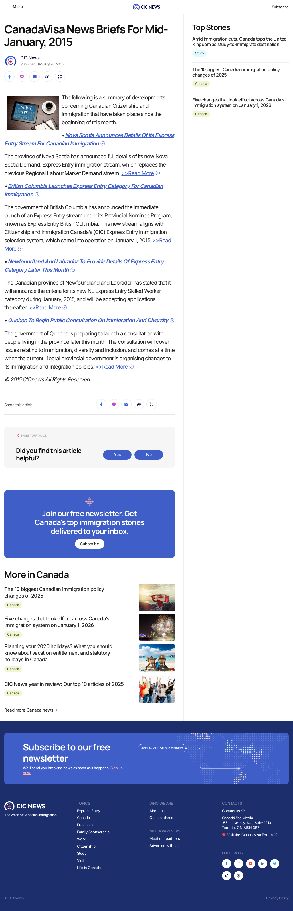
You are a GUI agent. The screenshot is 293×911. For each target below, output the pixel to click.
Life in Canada (89, 867)
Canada (13, 605)
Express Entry (88, 810)
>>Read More (140, 173)
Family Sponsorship (93, 832)
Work (81, 839)
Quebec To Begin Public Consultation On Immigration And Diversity (91, 320)
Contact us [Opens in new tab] (233, 810)
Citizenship (86, 846)
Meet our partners (164, 838)
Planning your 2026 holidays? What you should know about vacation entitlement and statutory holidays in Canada (58, 653)
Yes (117, 454)
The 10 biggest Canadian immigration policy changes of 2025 (236, 72)
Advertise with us (163, 845)
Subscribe (280, 7)
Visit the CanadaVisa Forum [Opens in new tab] (250, 834)
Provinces (85, 824)
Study (199, 53)
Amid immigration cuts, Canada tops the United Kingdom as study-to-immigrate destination (239, 41)
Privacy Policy (277, 898)
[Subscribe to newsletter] (89, 524)
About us (157, 810)
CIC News (30, 58)
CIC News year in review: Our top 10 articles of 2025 (64, 684)
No (148, 454)
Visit (80, 860)
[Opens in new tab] (226, 863)
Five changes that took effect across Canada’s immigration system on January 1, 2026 (238, 102)
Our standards (161, 817)
